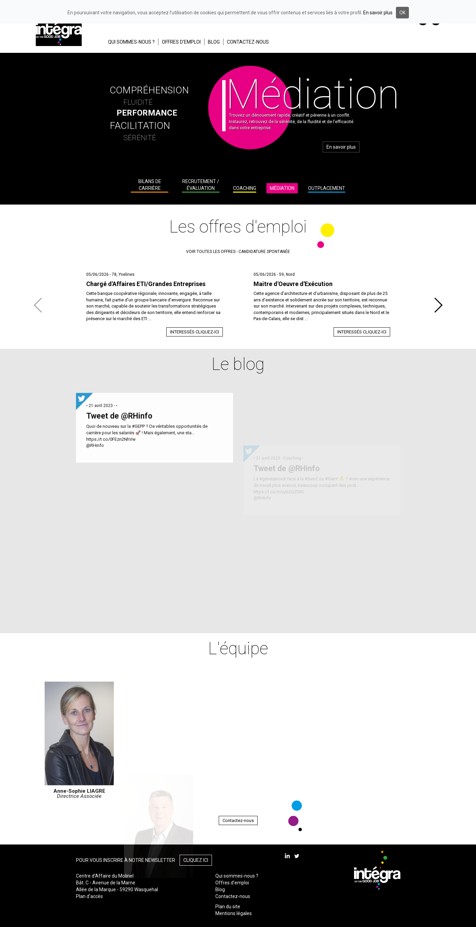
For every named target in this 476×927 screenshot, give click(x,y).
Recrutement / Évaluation (200, 185)
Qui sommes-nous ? (236, 876)
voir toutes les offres (210, 251)
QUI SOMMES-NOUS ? (131, 42)
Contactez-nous (238, 820)
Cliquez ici (195, 860)
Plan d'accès (89, 896)
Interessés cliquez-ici (194, 331)
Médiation (282, 188)
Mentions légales (233, 913)
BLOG (214, 42)
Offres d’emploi (232, 882)
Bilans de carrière (149, 185)
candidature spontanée (264, 251)
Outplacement (326, 188)
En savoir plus (341, 147)
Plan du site (227, 906)
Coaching (244, 188)
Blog (220, 889)
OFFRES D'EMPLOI (181, 42)
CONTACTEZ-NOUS (248, 42)
